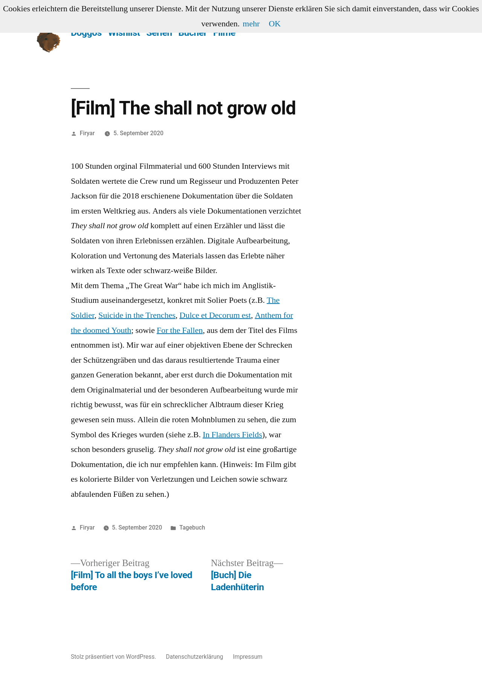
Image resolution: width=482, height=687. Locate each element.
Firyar (87, 133)
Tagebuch (192, 527)
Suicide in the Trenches (136, 315)
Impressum (247, 656)
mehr (251, 23)
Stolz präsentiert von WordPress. (114, 656)
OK (275, 23)
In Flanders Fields (232, 434)
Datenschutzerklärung (194, 656)
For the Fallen (180, 330)
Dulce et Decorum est (215, 315)
